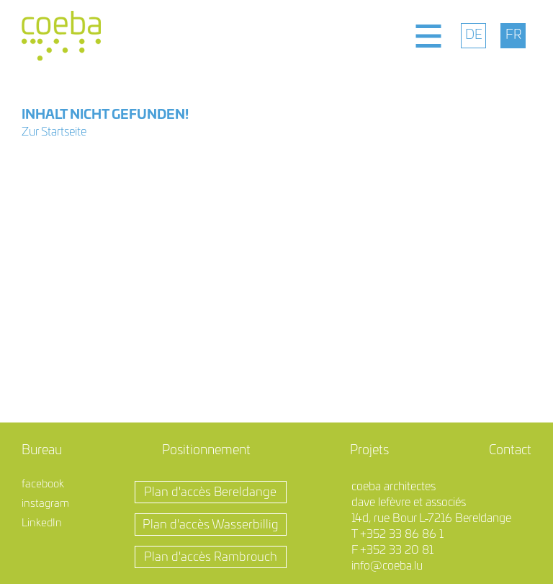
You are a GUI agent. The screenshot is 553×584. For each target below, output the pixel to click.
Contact (510, 450)
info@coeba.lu (387, 566)
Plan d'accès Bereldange (210, 492)
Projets (369, 450)
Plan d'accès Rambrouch (210, 557)
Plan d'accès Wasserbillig (211, 524)
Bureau (42, 450)
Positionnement (206, 450)
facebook (43, 484)
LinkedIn (42, 523)
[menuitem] (473, 35)
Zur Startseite (54, 132)
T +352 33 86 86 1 (397, 534)
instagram (45, 503)
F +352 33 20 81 (392, 550)
